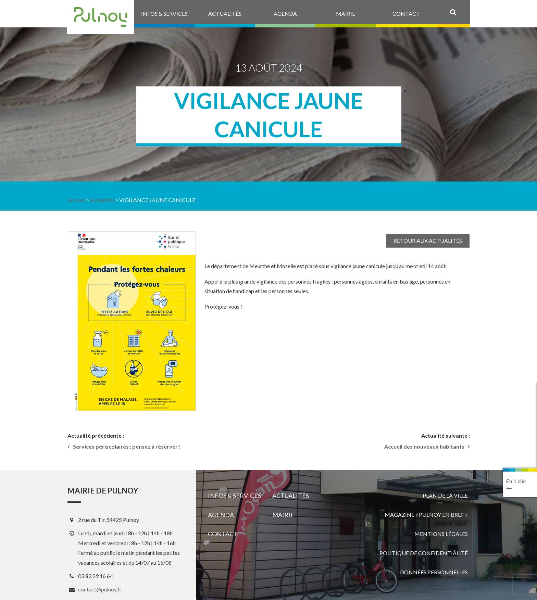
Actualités (102, 200)
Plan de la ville (445, 495)
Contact (223, 534)
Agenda (221, 514)
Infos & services (234, 495)
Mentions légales (441, 533)
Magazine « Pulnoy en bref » (426, 514)
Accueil (76, 200)
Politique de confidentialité (423, 553)
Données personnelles (434, 572)
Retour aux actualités (428, 240)
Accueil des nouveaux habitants (424, 446)
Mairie (283, 514)
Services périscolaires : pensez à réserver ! (127, 446)
